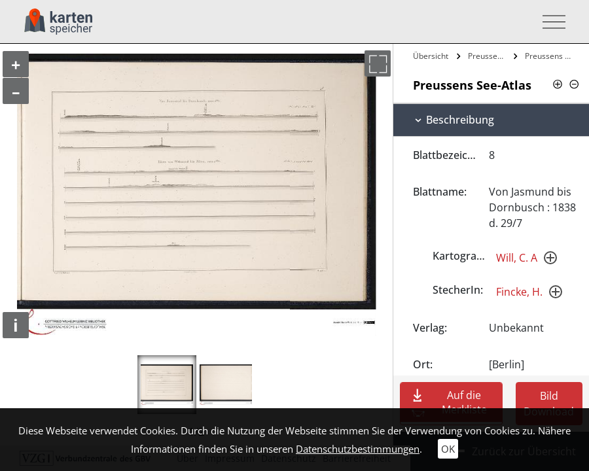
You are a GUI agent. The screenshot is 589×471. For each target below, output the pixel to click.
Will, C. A (516, 258)
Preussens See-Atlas (489, 55)
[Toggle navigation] (550, 22)
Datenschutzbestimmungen (357, 448)
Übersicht (430, 55)
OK (448, 448)
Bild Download (549, 404)
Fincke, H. (519, 292)
